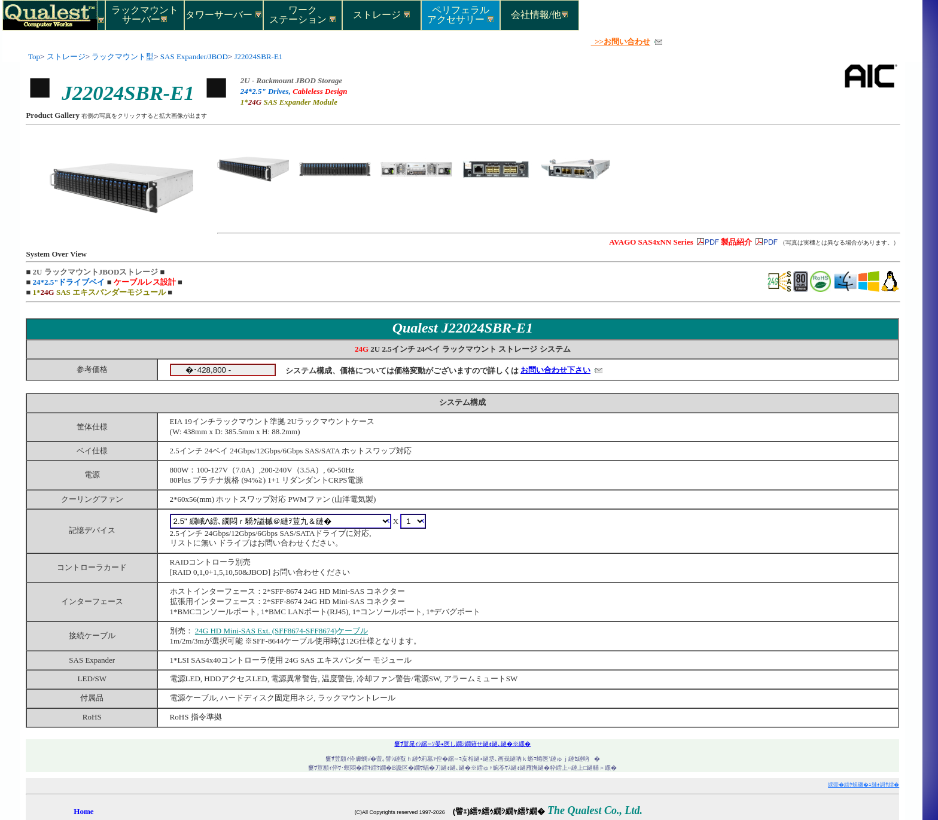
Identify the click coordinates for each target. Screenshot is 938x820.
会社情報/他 (539, 15)
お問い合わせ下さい (555, 369)
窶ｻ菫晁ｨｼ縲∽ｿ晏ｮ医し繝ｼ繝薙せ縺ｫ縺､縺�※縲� (462, 743)
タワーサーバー (223, 15)
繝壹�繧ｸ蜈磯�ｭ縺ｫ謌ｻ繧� (863, 785)
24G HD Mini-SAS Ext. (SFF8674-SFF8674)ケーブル (281, 630)
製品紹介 (736, 241)
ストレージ (381, 15)
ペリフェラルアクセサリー (460, 14)
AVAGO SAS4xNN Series (651, 241)
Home (83, 811)
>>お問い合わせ (620, 41)
